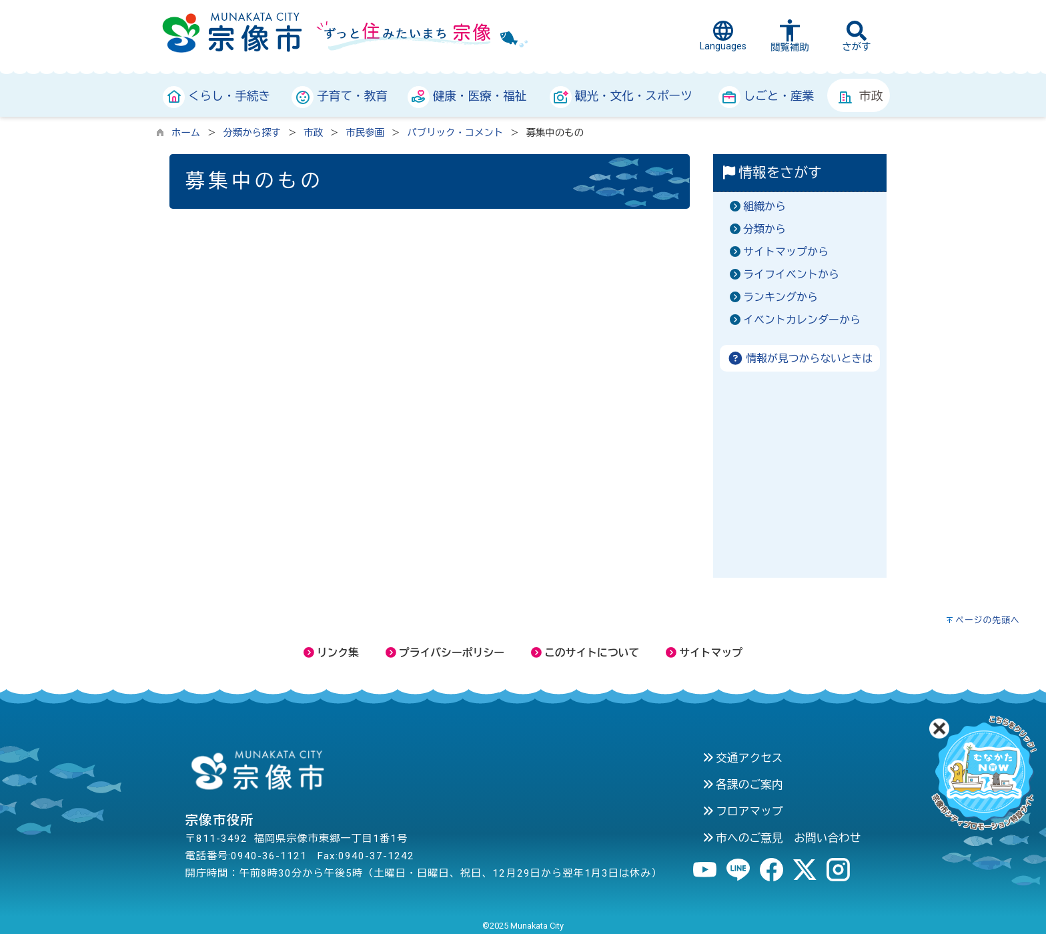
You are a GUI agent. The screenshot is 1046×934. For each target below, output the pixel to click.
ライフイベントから (791, 274)
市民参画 (365, 133)
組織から (764, 206)
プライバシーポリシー (445, 652)
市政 (313, 133)
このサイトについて (585, 652)
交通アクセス (742, 758)
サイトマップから (786, 252)
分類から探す (252, 133)
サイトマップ (704, 652)
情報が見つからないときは (800, 358)
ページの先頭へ (987, 620)
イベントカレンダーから (802, 320)
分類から (764, 229)
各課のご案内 (742, 784)
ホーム (185, 133)
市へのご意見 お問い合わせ (781, 838)
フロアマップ (742, 811)
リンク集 (331, 652)
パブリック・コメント (455, 133)
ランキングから (780, 297)
